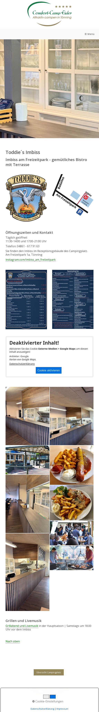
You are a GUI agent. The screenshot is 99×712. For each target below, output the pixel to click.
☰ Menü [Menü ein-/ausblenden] (90, 34)
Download (33, 689)
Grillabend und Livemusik (22, 626)
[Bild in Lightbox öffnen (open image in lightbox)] (72, 195)
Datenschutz (64, 689)
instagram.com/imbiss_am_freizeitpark (31, 260)
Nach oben (13, 641)
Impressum (48, 689)
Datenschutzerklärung (22, 363)
